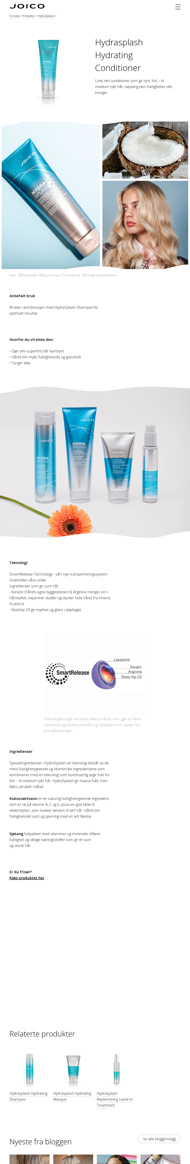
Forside (14, 16)
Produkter (28, 16)
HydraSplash (45, 16)
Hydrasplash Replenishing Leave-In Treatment (115, 1099)
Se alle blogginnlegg (159, 1138)
